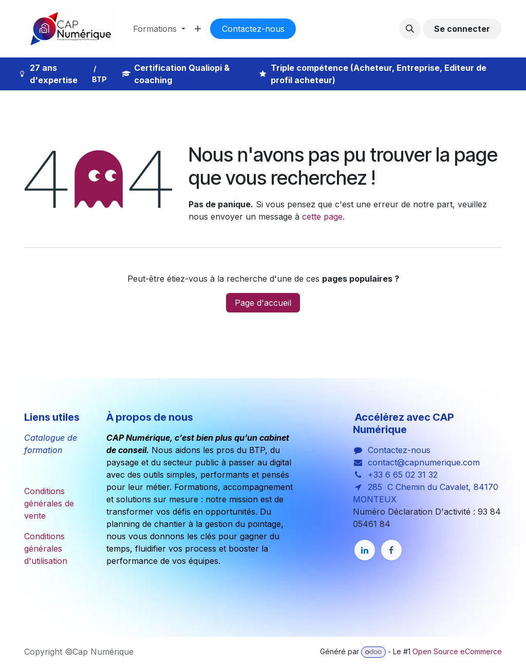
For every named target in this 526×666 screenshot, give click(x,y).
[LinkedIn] (364, 550)
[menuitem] (159, 28)
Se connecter (462, 29)
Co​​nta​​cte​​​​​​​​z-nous (253, 29)
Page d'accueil (263, 303)
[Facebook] (391, 550)
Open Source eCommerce (457, 651)
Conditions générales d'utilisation (45, 548)
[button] (410, 29)
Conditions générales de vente (49, 503)
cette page (322, 216)
